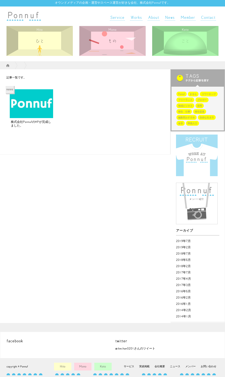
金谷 (180, 123)
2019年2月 (183, 247)
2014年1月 (183, 316)
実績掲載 (144, 366)
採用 (199, 105)
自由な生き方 (207, 117)
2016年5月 (183, 291)
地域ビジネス (185, 105)
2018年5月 (183, 260)
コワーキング (209, 94)
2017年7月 (183, 272)
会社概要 (160, 366)
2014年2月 (183, 310)
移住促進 (199, 111)
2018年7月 (183, 253)
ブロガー (202, 100)
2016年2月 (183, 297)
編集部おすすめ (186, 117)
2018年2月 (183, 266)
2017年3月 (183, 285)
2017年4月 (183, 279)
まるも (193, 94)
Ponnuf (181, 94)
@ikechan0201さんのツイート (135, 348)
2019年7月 (183, 241)
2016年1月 (183, 304)
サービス (129, 366)
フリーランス (185, 100)
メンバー (190, 366)
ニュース (175, 366)
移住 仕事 (184, 111)
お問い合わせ (208, 366)
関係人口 (192, 123)
